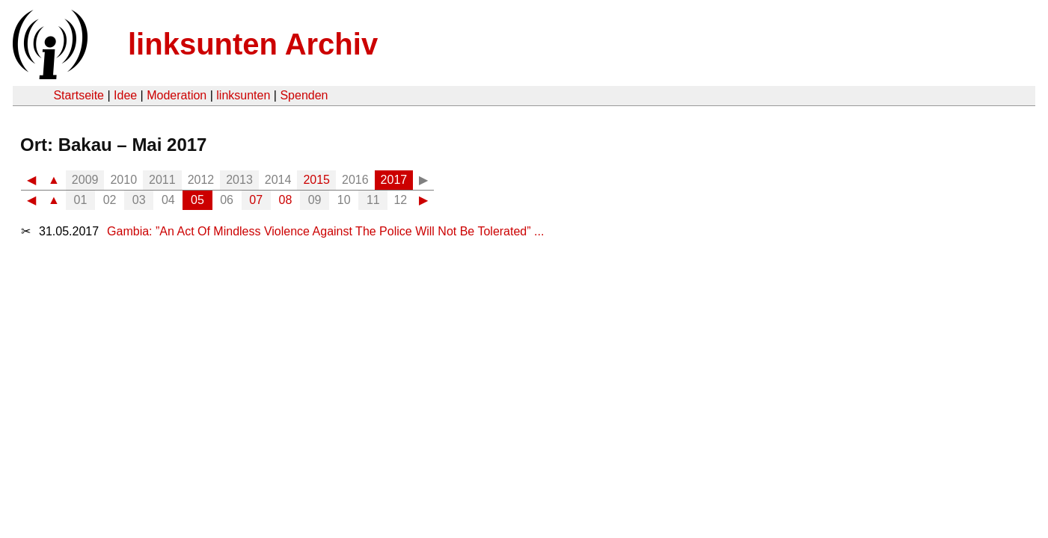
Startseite (78, 95)
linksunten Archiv (253, 44)
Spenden (304, 95)
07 (256, 200)
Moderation (176, 95)
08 (285, 200)
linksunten (243, 95)
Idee (125, 95)
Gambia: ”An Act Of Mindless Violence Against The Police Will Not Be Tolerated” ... (325, 231)
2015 (316, 179)
